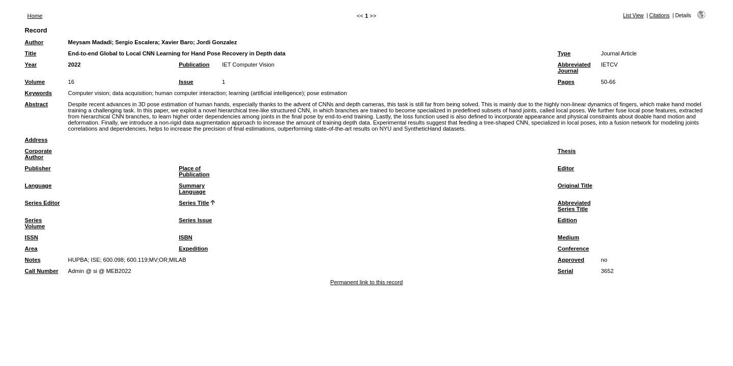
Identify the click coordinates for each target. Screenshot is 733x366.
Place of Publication (194, 171)
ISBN (185, 237)
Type (564, 53)
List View (633, 15)
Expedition (193, 249)
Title (31, 53)
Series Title (194, 203)
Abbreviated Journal (574, 68)
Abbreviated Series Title (574, 206)
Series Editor (42, 203)
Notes (33, 260)
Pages (566, 82)
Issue (186, 82)
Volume (35, 82)
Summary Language (192, 188)
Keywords (38, 93)
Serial (565, 271)
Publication (194, 65)
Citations (660, 15)
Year (31, 65)
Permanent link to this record (366, 282)
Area (31, 249)
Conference (573, 249)
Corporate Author (38, 154)
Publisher (38, 168)
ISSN (31, 237)
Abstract (36, 104)
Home (35, 16)
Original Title (575, 185)
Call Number (42, 271)
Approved (571, 260)
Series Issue (195, 220)
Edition (567, 220)
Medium (568, 237)
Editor (566, 168)
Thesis (567, 151)
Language (38, 185)
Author (34, 42)
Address (36, 140)
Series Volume (35, 223)
